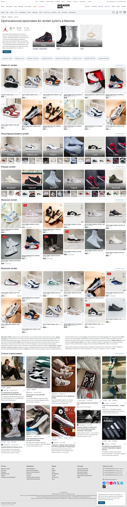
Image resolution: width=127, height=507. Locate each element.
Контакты (75, 1)
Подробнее (7, 51)
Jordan (11, 12)
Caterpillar (35, 12)
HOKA (40, 12)
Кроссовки (9, 6)
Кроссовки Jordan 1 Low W (30, 225)
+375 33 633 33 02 (108, 468)
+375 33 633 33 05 (108, 473)
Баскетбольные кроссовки (84, 475)
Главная (3, 17)
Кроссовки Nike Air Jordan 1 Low (73, 127)
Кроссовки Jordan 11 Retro (72, 252)
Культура (8, 387)
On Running (46, 12)
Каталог (90, 1)
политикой (101, 499)
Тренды (65, 437)
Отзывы (28, 475)
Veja (59, 12)
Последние (41, 6)
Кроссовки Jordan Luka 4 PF (52, 293)
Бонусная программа (32, 470)
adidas (3, 12)
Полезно (54, 437)
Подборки (60, 437)
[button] (123, 150)
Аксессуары (28, 6)
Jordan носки (46, 58)
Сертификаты (82, 1)
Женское (94, 6)
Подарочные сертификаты (8, 477)
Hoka (53, 479)
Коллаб (3, 387)
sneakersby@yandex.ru (110, 479)
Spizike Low (77, 58)
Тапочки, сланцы (43, 48)
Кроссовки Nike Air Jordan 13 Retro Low (73, 95)
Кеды (15, 6)
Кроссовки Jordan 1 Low (116, 320)
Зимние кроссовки (82, 472)
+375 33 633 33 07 (108, 475)
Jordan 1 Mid (19, 58)
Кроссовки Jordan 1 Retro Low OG (95, 225)
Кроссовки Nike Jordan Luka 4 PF (31, 127)
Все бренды (72, 12)
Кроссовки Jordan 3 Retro (51, 256)
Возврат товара (50, 1)
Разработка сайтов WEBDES (7, 504)
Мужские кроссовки (82, 468)
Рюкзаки (123, 6)
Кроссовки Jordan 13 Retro (73, 293)
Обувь (2, 6)
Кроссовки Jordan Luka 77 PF (10, 293)
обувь (11, 345)
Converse (53, 12)
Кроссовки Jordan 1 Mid (32, 95)
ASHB (113, 6)
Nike (7, 12)
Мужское (87, 6)
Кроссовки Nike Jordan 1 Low (52, 95)
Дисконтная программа (32, 472)
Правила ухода (5, 474)
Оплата (63, 1)
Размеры (69, 1)
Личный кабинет (30, 468)
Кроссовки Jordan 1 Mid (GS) (10, 125)
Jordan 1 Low (7, 58)
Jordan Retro (103, 58)
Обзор (28, 389)
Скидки (35, 6)
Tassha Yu (107, 6)
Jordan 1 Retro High (62, 58)
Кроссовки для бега (82, 474)
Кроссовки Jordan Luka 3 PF (115, 293)
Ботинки (100, 6)
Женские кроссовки (82, 470)
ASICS (29, 12)
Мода (8, 441)
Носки (118, 6)
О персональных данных (33, 477)
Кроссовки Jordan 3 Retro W (115, 253)
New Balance (22, 12)
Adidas (53, 470)
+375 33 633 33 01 (108, 471)
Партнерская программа (33, 479)
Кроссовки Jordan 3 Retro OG (115, 226)
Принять (101, 502)
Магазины (42, 1)
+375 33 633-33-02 (121, 1)
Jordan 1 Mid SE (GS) (10, 94)
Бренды (10, 17)
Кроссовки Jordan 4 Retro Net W (11, 261)
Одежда (20, 6)
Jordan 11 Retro (32, 58)
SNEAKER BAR (101, 344)
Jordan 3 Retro (89, 58)
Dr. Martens (64, 12)
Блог (37, 1)
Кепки (82, 48)
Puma (16, 12)
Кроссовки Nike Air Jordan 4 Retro (52, 127)
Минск (3, 1)
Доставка (57, 1)
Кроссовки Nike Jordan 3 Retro (95, 95)
